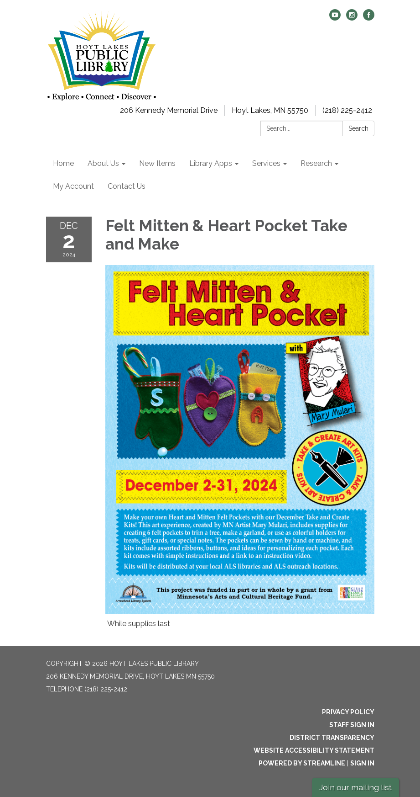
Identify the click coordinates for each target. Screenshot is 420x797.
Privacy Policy (348, 712)
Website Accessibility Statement (314, 750)
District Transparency (332, 737)
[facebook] (368, 18)
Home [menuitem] (63, 163)
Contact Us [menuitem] (126, 186)
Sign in (362, 763)
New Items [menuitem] (157, 163)
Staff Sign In (351, 724)
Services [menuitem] (266, 163)
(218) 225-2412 (347, 110)
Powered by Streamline (302, 763)
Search (358, 128)
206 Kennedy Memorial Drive (169, 110)
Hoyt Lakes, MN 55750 (270, 110)
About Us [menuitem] (103, 163)
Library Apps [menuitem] (210, 163)
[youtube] (335, 18)
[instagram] (352, 18)
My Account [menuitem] (73, 186)
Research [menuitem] (316, 163)
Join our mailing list (355, 787)
